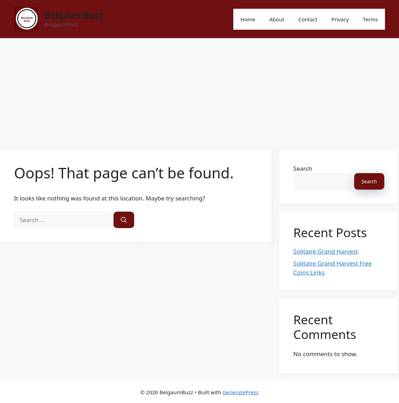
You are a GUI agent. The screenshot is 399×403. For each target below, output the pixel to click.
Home (247, 19)
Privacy (340, 19)
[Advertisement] (199, 91)
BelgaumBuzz (73, 15)
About (276, 19)
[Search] (123, 220)
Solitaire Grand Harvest (325, 251)
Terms (370, 19)
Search (302, 168)
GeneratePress (240, 392)
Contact (307, 19)
